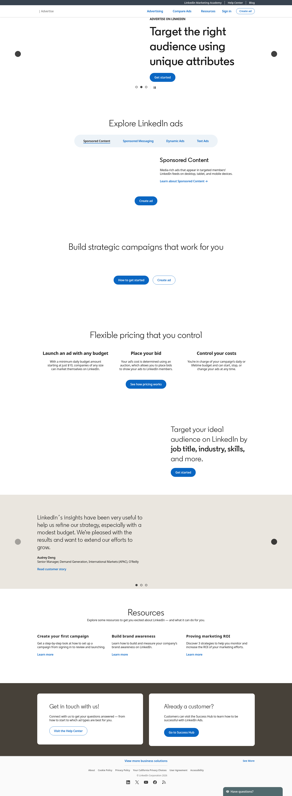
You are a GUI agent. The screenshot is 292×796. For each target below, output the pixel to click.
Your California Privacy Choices (149, 770)
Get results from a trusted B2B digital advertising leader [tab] (146, 87)
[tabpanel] (146, 169)
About (91, 770)
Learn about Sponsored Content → (184, 181)
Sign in (226, 11)
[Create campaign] (245, 11)
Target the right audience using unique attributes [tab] (141, 87)
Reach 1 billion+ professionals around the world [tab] (136, 87)
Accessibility (197, 770)
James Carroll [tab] (141, 585)
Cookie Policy (105, 770)
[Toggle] (277, 792)
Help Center (237, 2)
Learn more (45, 654)
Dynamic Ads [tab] (175, 141)
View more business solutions (146, 761)
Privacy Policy (122, 770)
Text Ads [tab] (203, 141)
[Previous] (18, 54)
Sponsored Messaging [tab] (138, 141)
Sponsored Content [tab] (96, 141)
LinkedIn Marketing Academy (204, 2)
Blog (252, 2)
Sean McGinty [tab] (146, 585)
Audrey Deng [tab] (136, 585)
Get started (164, 77)
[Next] (274, 54)
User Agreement (178, 770)
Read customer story (51, 569)
